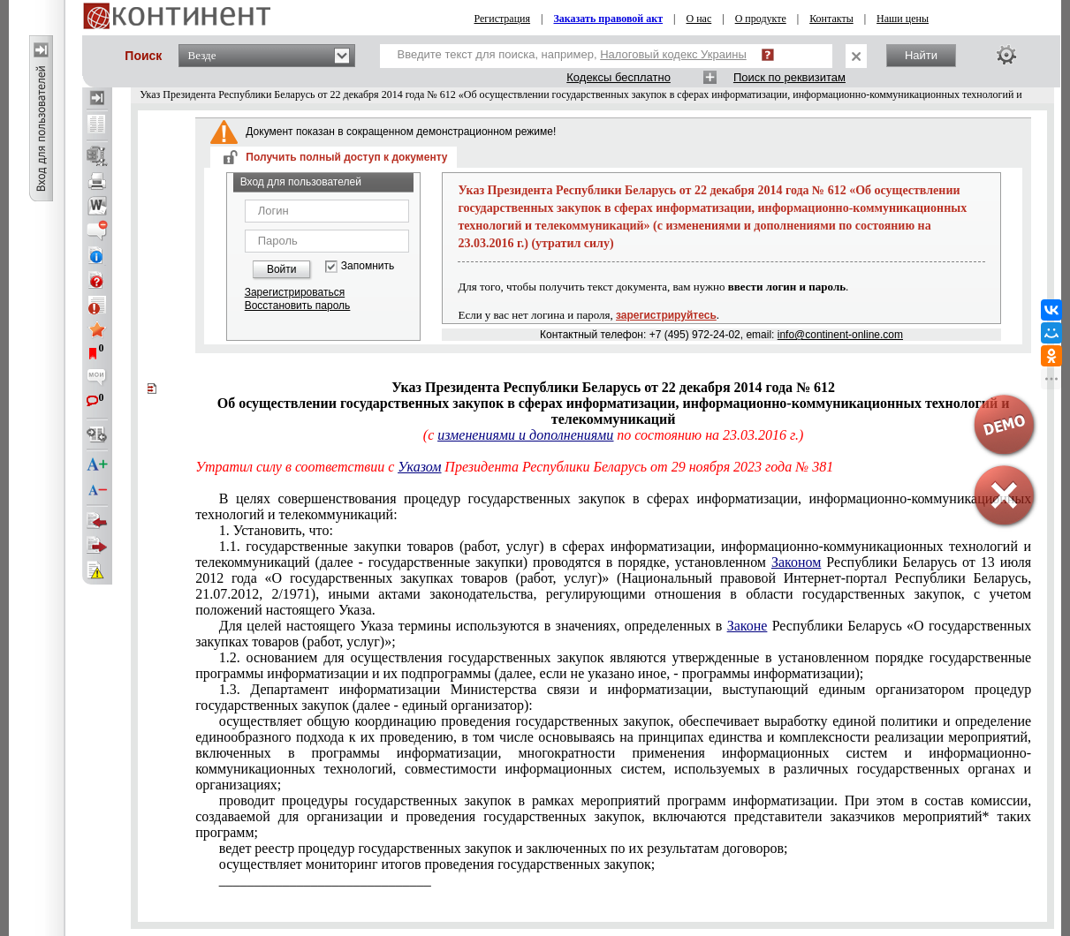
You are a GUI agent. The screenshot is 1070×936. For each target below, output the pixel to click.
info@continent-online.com (840, 334)
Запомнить (367, 266)
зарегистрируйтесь (666, 315)
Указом (419, 466)
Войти (282, 269)
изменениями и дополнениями (525, 434)
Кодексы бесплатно (618, 77)
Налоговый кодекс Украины (673, 54)
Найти (921, 55)
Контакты (831, 18)
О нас (699, 18)
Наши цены (902, 18)
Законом (796, 562)
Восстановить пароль (298, 305)
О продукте (760, 18)
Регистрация (502, 18)
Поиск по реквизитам (789, 77)
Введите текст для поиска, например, (572, 54)
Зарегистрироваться (295, 292)
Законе (747, 625)
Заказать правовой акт (608, 18)
